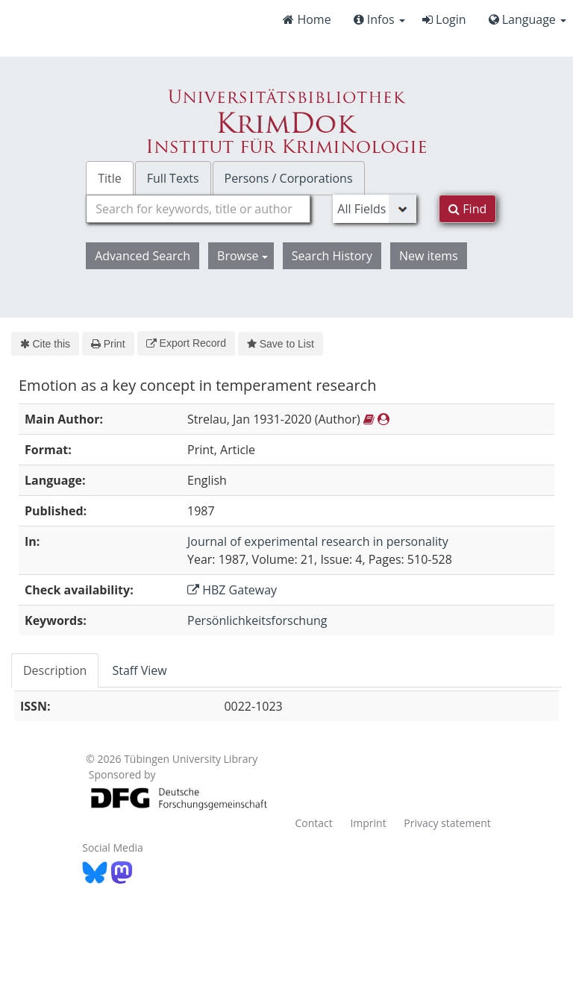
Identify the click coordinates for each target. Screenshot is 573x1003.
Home (307, 19)
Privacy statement (447, 823)
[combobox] (198, 209)
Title (110, 178)
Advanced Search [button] (142, 256)
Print (108, 344)
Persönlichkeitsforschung (257, 620)
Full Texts (173, 178)
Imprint (368, 823)
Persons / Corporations (289, 178)
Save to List (280, 344)
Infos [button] (379, 19)
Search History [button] (332, 256)
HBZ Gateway (232, 590)
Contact (313, 823)
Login (444, 19)
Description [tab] (55, 670)
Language (527, 19)
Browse (242, 256)
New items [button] (428, 256)
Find (467, 209)
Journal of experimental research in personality (317, 541)
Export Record (186, 343)
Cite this (45, 344)
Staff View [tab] (139, 670)
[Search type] (374, 209)
